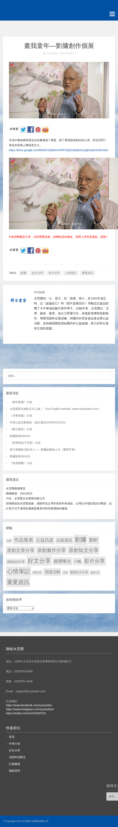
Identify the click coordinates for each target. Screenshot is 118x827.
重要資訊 (87, 272)
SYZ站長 (39, 292)
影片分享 (54, 272)
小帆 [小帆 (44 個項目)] (77, 561)
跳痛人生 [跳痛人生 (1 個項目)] (95, 572)
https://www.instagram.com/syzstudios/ (30, 709)
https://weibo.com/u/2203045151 (26, 713)
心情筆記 (70, 272)
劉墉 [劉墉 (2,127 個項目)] (80, 539)
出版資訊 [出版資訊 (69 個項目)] (64, 540)
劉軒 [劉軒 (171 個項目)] (93, 540)
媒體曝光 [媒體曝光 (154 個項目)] (62, 561)
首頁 (12, 736)
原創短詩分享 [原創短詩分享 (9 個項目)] (16, 561)
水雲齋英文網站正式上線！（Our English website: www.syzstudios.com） (55, 408)
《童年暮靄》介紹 (21, 402)
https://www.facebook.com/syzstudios (29, 705)
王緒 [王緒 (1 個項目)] (65, 572)
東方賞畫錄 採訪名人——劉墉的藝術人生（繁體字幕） (43, 449)
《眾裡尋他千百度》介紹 (25, 442)
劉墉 (23, 272)
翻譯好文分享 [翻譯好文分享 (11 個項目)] (79, 572)
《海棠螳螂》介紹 (21, 463)
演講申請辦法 (17, 757)
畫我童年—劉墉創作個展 (59, 45)
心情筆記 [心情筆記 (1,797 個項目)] (18, 571)
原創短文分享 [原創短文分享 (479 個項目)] (83, 550)
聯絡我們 (14, 770)
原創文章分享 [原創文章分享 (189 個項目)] (20, 550)
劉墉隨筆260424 (20, 436)
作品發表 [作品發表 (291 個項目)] (23, 540)
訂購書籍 (14, 764)
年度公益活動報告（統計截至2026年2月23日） (39, 422)
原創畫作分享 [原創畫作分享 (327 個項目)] (51, 550)
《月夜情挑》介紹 (21, 415)
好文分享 (37, 272)
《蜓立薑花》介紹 (21, 429)
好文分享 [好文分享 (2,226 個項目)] (39, 560)
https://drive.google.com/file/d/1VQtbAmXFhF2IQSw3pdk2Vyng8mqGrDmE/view (58, 150)
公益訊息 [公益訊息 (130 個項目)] (45, 540)
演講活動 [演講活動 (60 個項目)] (52, 572)
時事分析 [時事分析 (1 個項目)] (37, 572)
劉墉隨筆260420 (20, 456)
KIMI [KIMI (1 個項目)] (9, 541)
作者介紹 (14, 743)
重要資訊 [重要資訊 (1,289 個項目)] (18, 582)
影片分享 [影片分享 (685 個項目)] (94, 561)
